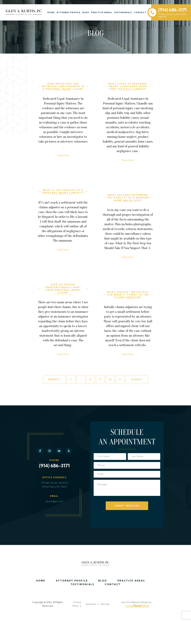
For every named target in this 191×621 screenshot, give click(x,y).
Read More (63, 155)
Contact (140, 12)
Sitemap (104, 605)
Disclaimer (90, 605)
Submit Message (127, 506)
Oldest (136, 380)
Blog (86, 12)
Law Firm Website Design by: (136, 605)
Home (51, 12)
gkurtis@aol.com (54, 502)
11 (120, 380)
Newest (54, 380)
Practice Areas (102, 12)
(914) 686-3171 (172, 9)
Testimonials (124, 12)
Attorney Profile (69, 12)
